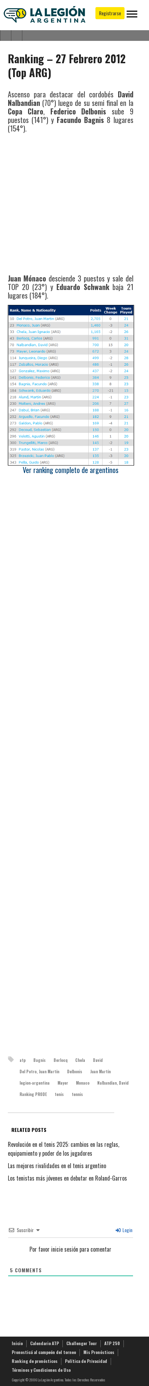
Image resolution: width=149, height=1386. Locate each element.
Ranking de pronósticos (34, 1361)
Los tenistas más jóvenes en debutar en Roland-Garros (67, 1178)
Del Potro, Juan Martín (39, 1071)
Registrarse (110, 13)
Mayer (62, 1083)
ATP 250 (112, 1343)
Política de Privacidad (86, 1361)
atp (23, 1060)
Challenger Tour (81, 1343)
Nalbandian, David (112, 1083)
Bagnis (39, 1060)
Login (124, 1230)
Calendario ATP (44, 1343)
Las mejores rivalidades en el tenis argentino (57, 1165)
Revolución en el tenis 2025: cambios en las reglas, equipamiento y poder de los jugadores (63, 1148)
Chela (80, 1060)
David (98, 1060)
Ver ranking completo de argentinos (70, 469)
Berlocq (60, 1060)
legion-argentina (35, 1083)
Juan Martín (100, 1071)
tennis (77, 1094)
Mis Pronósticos (98, 1352)
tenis (59, 1094)
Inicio (17, 1343)
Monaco (82, 1083)
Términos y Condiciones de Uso (41, 1370)
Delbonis (74, 1071)
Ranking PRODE (33, 1094)
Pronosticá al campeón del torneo (44, 1352)
